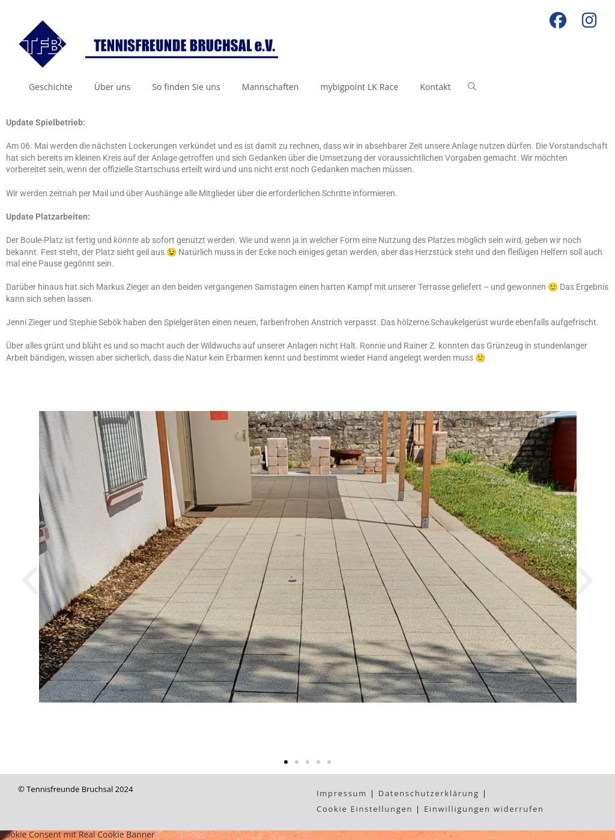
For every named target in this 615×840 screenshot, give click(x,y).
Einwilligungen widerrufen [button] (484, 808)
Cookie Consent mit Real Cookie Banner (77, 834)
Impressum (342, 793)
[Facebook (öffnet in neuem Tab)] (558, 20)
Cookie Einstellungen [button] (365, 808)
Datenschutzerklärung (428, 793)
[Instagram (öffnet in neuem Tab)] (585, 20)
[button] (30, 581)
